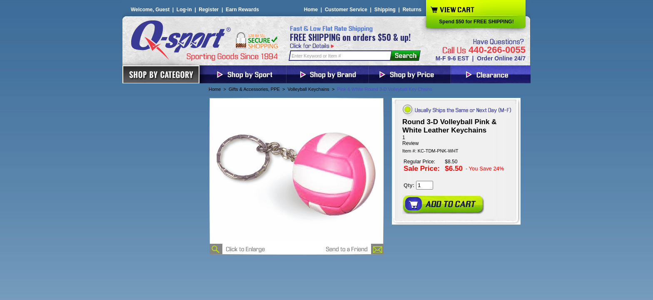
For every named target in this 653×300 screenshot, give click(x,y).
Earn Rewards (242, 9)
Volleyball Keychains (308, 89)
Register (209, 9)
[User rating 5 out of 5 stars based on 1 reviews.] (456, 140)
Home (311, 9)
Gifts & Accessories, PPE (254, 89)
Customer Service (346, 9)
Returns (412, 9)
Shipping (385, 9)
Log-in (184, 9)
